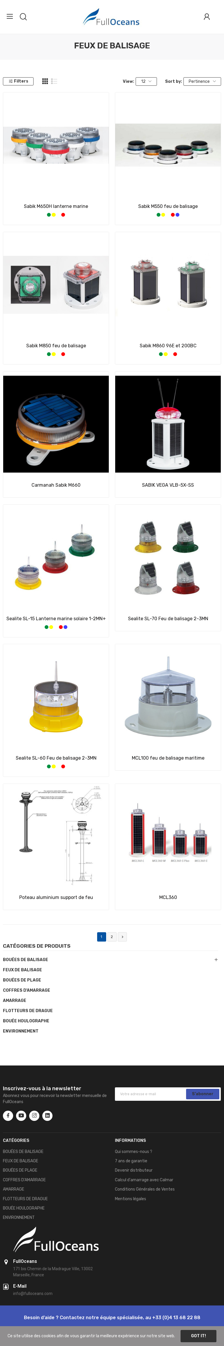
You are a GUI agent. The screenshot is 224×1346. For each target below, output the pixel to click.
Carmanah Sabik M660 (56, 485)
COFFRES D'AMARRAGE (26, 990)
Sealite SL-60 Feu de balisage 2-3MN (56, 758)
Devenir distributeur (134, 1170)
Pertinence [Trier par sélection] (202, 81)
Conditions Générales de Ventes (145, 1189)
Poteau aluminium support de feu (56, 897)
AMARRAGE (14, 1000)
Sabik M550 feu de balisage (168, 206)
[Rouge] (63, 215)
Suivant (122, 937)
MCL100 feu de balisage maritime (168, 758)
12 (146, 81)
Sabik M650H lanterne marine (56, 206)
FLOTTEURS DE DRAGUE (28, 1010)
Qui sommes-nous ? (133, 1151)
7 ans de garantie (131, 1161)
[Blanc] (58, 215)
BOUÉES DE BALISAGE (25, 959)
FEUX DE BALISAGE (22, 970)
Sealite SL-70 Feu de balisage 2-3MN (168, 618)
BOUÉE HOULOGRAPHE (26, 1021)
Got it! (198, 1335)
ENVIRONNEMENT (20, 1031)
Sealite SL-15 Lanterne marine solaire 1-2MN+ (56, 618)
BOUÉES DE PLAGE (22, 980)
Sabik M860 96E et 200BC (168, 345)
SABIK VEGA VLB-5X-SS (168, 485)
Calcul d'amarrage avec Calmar (144, 1179)
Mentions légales (130, 1198)
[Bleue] (177, 215)
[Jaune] (53, 215)
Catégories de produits (37, 946)
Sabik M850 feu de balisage (56, 345)
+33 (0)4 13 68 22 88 (176, 1317)
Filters (18, 81)
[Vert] (49, 215)
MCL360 (168, 897)
